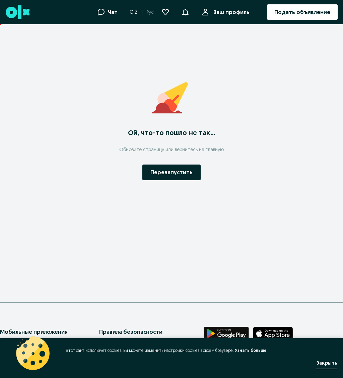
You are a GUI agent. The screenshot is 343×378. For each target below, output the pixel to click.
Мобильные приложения (34, 331)
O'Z (134, 12)
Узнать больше (250, 350)
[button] (185, 11)
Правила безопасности (130, 331)
